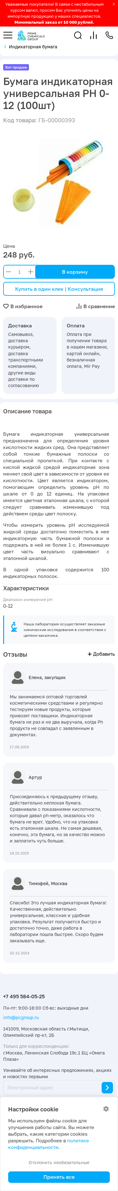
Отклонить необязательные (59, 1162)
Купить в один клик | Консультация (59, 289)
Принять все (59, 1177)
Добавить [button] (101, 654)
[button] (77, 35)
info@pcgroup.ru (21, 1017)
